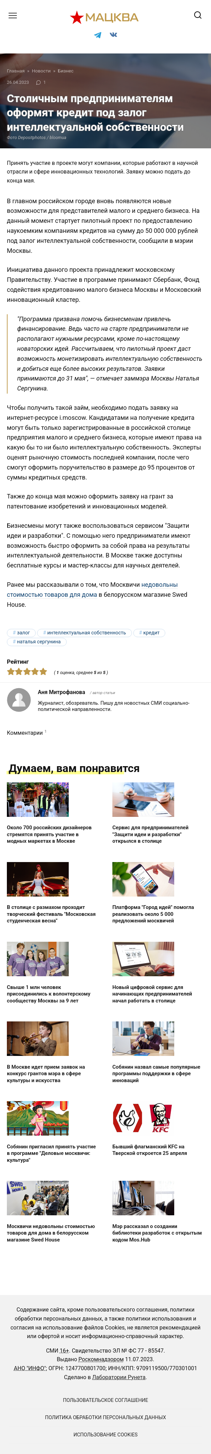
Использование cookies (106, 1435)
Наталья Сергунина (38, 642)
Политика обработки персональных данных (105, 1418)
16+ (64, 1350)
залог (23, 633)
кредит (151, 633)
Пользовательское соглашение (105, 1400)
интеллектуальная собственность (86, 633)
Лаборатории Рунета (118, 1377)
